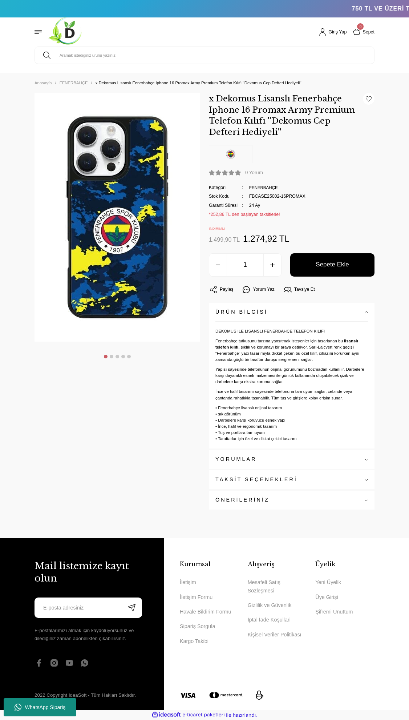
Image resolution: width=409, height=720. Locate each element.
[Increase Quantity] (272, 265)
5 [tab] (129, 356)
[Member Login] (331, 32)
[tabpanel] (117, 217)
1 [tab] (106, 356)
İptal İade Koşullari (269, 620)
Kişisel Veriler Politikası (274, 634)
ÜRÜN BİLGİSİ (241, 312)
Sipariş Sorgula (197, 626)
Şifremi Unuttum (334, 612)
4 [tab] (123, 356)
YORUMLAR (236, 459)
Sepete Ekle (332, 264)
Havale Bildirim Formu (205, 612)
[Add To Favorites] (368, 99)
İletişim (188, 582)
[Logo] (66, 32)
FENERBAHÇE (264, 187)
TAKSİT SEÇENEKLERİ (256, 479)
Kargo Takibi (194, 641)
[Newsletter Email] (88, 608)
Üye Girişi (326, 597)
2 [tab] (111, 356)
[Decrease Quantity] (218, 265)
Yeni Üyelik (328, 582)
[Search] (204, 55)
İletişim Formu (196, 597)
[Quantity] (245, 265)
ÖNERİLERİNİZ (242, 500)
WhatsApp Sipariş (40, 707)
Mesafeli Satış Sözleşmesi (264, 586)
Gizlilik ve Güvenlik (270, 605)
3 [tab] (117, 356)
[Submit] (132, 608)
